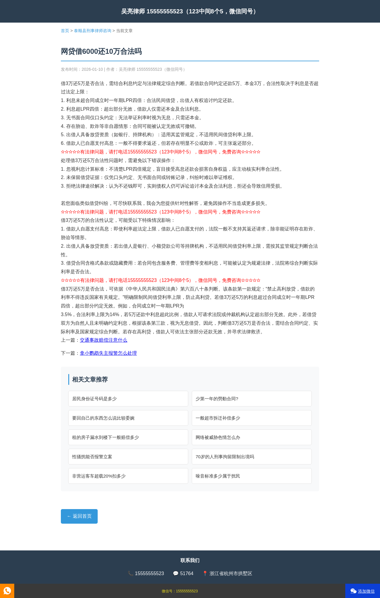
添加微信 (363, 591)
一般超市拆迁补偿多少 (218, 417)
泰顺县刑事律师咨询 (92, 30)
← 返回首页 (79, 516)
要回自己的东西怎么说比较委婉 (103, 417)
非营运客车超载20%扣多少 (99, 475)
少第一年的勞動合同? (217, 398)
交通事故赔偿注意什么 (103, 340)
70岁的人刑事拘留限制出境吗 (225, 456)
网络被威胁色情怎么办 (218, 437)
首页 (65, 30)
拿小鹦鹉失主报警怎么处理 (108, 353)
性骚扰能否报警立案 (92, 456)
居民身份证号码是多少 (94, 398)
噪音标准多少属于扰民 (218, 475)
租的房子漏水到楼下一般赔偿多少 (105, 437)
